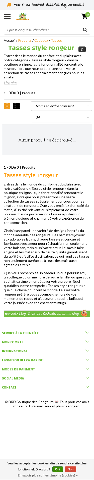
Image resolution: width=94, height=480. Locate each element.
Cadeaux (41, 40)
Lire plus (10, 82)
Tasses (56, 40)
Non (70, 469)
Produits (25, 40)
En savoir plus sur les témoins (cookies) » (47, 475)
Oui (57, 469)
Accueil (9, 40)
